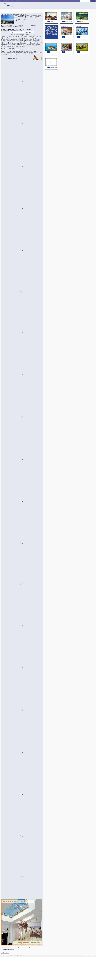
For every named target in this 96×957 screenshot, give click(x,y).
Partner (10, 1)
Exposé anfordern (29, 32)
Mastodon (85, 956)
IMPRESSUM (93, 956)
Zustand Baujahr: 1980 (5, 46)
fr (19, 1)
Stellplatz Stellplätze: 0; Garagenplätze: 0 (16, 46)
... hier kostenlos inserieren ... (22, 58)
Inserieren (6, 1)
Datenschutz (89, 956)
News (14, 1)
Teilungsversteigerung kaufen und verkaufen (8, 949)
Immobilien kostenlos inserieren (20, 956)
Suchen (2, 1)
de (16, 1)
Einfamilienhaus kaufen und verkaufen (7, 949)
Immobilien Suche (12, 956)
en (18, 1)
